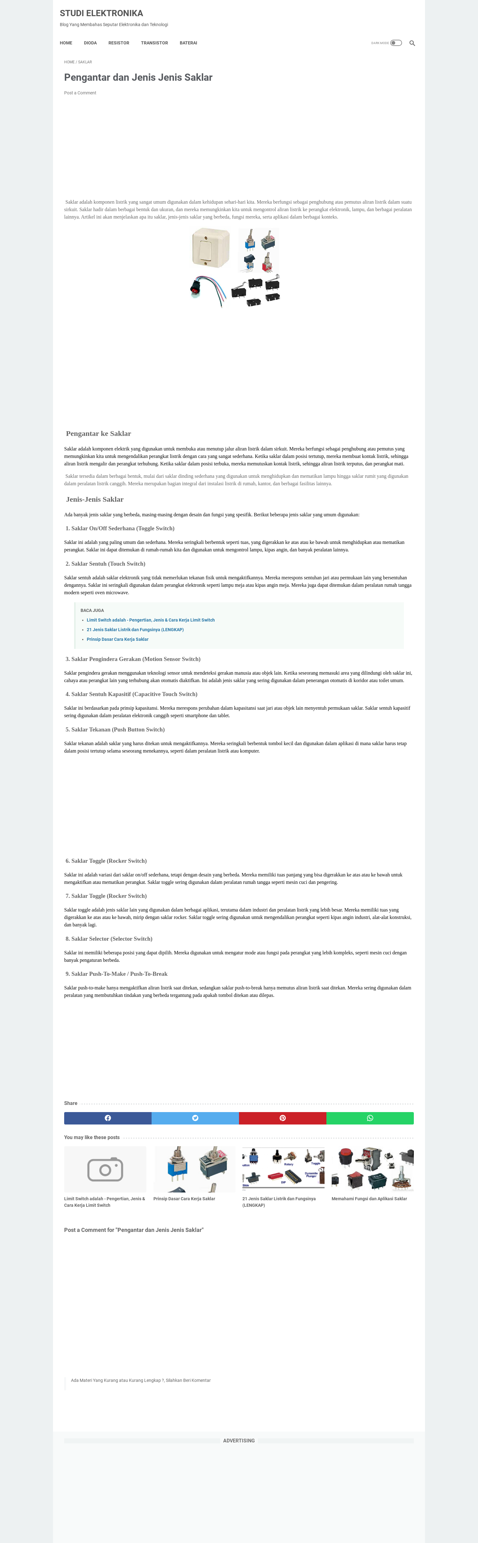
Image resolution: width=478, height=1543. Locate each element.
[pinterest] (210, 1216)
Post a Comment (80, 86)
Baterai (192, 32)
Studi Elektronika (106, 6)
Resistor (123, 32)
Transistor (158, 32)
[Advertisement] (181, 141)
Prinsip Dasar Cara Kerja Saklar (117, 692)
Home (70, 32)
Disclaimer (262, 1520)
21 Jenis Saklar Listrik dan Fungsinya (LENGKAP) (135, 683)
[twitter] (152, 1216)
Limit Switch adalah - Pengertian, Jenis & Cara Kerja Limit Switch (151, 673)
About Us (237, 1520)
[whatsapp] (269, 1216)
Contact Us (289, 1520)
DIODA (94, 32)
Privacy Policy (209, 1520)
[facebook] (93, 1216)
